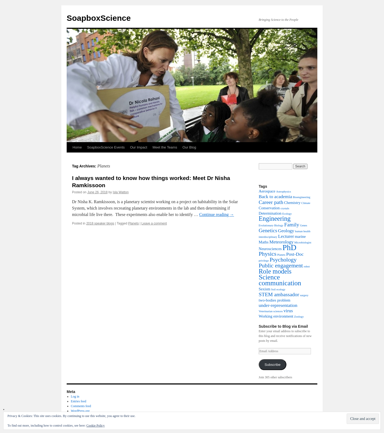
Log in (75, 396)
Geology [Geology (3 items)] (286, 230)
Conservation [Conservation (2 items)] (269, 208)
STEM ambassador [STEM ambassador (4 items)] (279, 294)
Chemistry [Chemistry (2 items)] (292, 203)
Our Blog (189, 147)
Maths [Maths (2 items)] (264, 242)
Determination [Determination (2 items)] (270, 213)
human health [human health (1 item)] (302, 231)
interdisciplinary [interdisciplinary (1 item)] (268, 236)
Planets (133, 223)
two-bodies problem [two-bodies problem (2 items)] (274, 300)
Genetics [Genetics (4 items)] (268, 230)
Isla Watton (121, 192)
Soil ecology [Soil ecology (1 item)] (278, 289)
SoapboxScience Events (106, 147)
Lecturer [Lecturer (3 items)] (286, 236)
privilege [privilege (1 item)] (264, 260)
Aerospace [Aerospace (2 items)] (267, 191)
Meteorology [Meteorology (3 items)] (281, 241)
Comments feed (81, 406)
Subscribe (273, 365)
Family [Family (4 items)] (291, 224)
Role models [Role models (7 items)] (275, 271)
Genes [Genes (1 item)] (303, 225)
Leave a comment (154, 223)
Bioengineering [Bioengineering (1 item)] (301, 197)
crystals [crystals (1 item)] (285, 208)
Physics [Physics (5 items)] (267, 254)
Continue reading (216, 214)
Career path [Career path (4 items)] (271, 202)
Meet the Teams (165, 147)
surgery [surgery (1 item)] (304, 295)
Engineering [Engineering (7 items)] (275, 218)
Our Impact (138, 147)
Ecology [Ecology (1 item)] (287, 213)
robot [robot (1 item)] (307, 266)
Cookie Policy (95, 425)
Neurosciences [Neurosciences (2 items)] (270, 249)
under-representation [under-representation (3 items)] (278, 305)
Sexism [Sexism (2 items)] (264, 289)
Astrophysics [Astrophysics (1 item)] (283, 191)
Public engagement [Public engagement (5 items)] (281, 265)
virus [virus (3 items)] (288, 310)
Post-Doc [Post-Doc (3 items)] (294, 254)
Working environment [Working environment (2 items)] (276, 316)
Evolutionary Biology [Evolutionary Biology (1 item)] (271, 225)
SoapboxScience (99, 18)
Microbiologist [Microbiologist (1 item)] (302, 242)
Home (77, 147)
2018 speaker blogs (100, 223)
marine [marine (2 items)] (300, 236)
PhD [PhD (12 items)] (289, 247)
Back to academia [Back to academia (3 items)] (275, 196)
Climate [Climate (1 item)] (305, 203)
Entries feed (78, 401)
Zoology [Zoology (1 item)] (299, 316)
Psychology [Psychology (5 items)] (283, 259)
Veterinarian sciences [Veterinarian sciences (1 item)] (271, 311)
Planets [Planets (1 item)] (281, 254)
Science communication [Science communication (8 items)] (280, 280)
